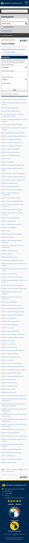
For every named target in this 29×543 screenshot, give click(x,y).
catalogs (8, 537)
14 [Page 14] (22, 469)
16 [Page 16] (26, 469)
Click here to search (6, 31)
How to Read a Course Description (13, 54)
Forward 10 (9, 471)
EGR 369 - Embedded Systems (10, 250)
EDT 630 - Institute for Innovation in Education (14, 99)
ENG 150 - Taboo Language (9, 462)
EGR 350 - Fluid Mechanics (9, 221)
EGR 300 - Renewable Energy (9, 183)
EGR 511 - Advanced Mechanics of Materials (13, 350)
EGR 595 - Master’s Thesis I (9, 389)
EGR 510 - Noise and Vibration (9, 347)
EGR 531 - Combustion (7, 360)
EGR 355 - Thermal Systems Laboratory (12, 234)
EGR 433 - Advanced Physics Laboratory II (13, 308)
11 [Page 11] (17, 469)
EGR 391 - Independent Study (9, 273)
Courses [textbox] (4, 20)
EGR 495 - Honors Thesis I (8, 340)
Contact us (8, 495)
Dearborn (18, 504)
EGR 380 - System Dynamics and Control (12, 260)
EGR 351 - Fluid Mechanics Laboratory (12, 224)
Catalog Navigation (8, 35)
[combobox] (14, 11)
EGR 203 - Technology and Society (11, 155)
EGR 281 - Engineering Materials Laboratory (13, 176)
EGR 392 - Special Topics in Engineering (12, 277)
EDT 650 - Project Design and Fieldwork (12, 124)
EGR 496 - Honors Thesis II (9, 344)
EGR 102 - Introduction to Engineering (12, 142)
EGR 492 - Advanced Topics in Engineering (13, 334)
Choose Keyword (6, 83)
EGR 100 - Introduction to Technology (12, 139)
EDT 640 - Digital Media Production (11, 111)
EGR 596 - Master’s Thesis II (9, 392)
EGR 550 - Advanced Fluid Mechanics (11, 373)
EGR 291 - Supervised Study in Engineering (13, 180)
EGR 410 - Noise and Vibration (9, 302)
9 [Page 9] (13, 469)
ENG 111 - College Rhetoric (9, 456)
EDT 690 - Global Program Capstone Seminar (13, 133)
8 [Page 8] (12, 469)
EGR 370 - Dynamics (7, 254)
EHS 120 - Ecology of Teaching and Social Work (14, 395)
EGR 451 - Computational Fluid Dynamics (12, 315)
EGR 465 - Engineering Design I (10, 321)
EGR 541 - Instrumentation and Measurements (14, 369)
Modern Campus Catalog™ (17, 539)
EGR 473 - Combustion (8, 328)
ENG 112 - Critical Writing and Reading (12, 459)
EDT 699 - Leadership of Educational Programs (14, 136)
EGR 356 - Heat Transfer (8, 237)
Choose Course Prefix (8, 64)
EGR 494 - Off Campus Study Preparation (12, 337)
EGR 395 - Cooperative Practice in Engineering (14, 288)
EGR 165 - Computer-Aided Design (11, 149)
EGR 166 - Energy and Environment (11, 152)
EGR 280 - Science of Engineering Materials (13, 173)
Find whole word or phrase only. (11, 94)
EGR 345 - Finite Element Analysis (11, 218)
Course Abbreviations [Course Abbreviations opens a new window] (9, 52)
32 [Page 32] (13, 471)
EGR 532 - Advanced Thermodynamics (12, 363)
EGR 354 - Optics (6, 230)
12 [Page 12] (18, 469)
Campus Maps (8, 493)
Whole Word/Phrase (8, 27)
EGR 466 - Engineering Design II (10, 324)
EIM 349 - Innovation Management (11, 432)
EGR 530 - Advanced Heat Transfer (11, 357)
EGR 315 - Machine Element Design (11, 198)
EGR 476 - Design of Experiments (10, 331)
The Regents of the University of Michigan (14, 534)
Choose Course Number (8, 71)
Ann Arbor (11, 504)
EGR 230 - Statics (6, 158)
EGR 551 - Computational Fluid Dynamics (12, 376)
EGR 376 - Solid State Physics (9, 257)
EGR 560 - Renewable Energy (9, 382)
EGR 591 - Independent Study (9, 386)
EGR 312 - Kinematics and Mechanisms (12, 189)
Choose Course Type (7, 77)
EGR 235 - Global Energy (8, 162)
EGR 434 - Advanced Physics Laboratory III (13, 311)
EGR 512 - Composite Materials (10, 353)
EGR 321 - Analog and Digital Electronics (12, 201)
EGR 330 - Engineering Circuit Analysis (12, 209)
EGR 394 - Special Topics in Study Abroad (12, 285)
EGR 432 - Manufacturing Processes (11, 305)
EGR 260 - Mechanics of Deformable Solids (13, 165)
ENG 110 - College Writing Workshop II (12, 452)
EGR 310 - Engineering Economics (11, 186)
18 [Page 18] (3, 471)
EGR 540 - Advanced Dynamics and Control (13, 366)
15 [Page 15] (24, 469)
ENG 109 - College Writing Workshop (11, 449)
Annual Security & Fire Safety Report (14, 497)
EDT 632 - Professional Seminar (10, 108)
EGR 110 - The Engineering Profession (12, 145)
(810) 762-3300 (8, 491)
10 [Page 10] (15, 469)
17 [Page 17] (1, 471)
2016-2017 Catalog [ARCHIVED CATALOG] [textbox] (13, 11)
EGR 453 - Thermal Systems (9, 318)
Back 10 (9, 469)
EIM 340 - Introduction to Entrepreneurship (13, 429)
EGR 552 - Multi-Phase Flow (9, 379)
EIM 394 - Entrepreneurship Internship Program (14, 436)
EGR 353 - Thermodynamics (9, 227)
